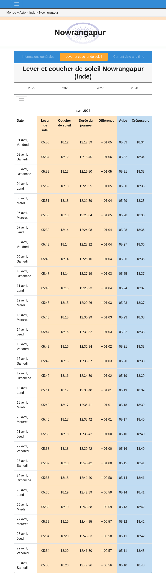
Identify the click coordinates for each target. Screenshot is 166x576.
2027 (100, 88)
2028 (134, 88)
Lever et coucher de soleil (84, 56)
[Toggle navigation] (16, 4)
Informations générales (38, 56)
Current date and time (128, 56)
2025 (31, 88)
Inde (32, 12)
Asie (23, 12)
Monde (11, 12)
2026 (65, 88)
